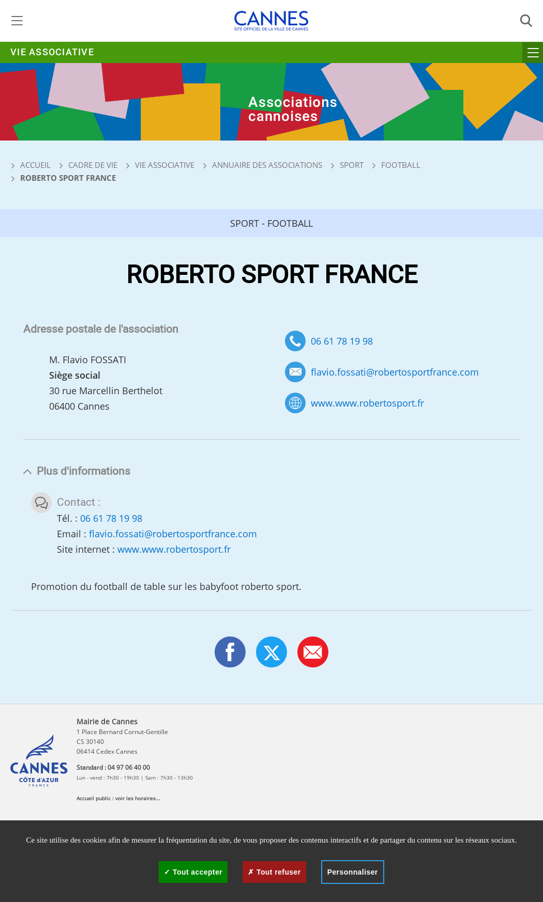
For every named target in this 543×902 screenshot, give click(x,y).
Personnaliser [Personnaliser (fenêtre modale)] (352, 872)
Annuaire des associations (267, 165)
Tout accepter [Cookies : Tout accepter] (193, 872)
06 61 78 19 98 (342, 341)
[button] (313, 652)
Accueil (30, 165)
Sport (352, 165)
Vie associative (52, 52)
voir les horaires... (137, 798)
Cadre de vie (92, 165)
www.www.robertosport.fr (367, 403)
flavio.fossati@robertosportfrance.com (395, 372)
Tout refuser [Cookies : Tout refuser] (274, 872)
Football (400, 165)
